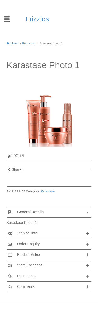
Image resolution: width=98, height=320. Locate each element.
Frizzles (37, 19)
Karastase (48, 191)
